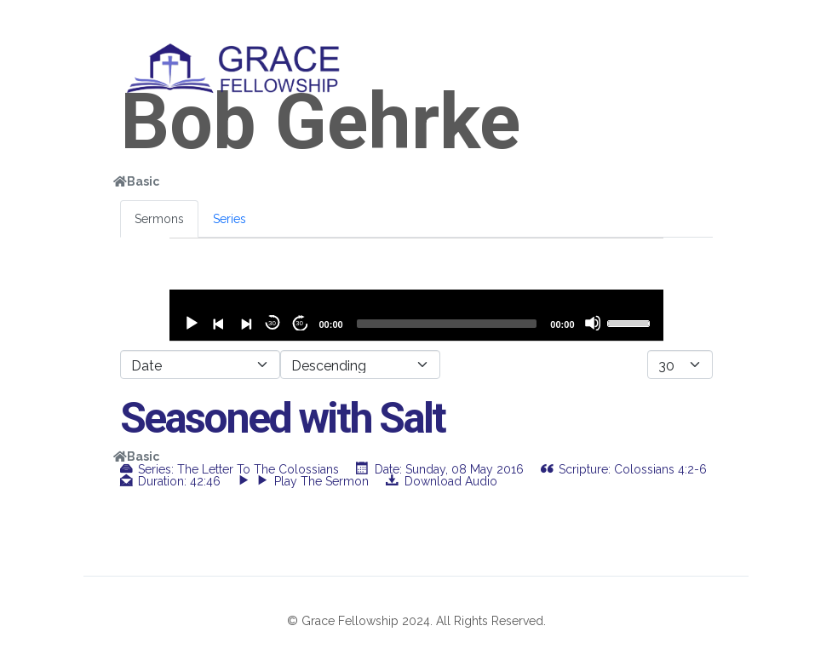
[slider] (447, 323)
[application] (416, 315)
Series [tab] (229, 219)
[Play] (190, 322)
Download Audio (451, 481)
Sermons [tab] (159, 219)
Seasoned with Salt (282, 418)
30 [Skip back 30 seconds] (272, 323)
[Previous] (218, 322)
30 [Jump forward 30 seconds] (299, 323)
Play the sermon (313, 481)
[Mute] (592, 322)
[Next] (245, 322)
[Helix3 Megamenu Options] (705, 63)
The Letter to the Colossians (258, 469)
